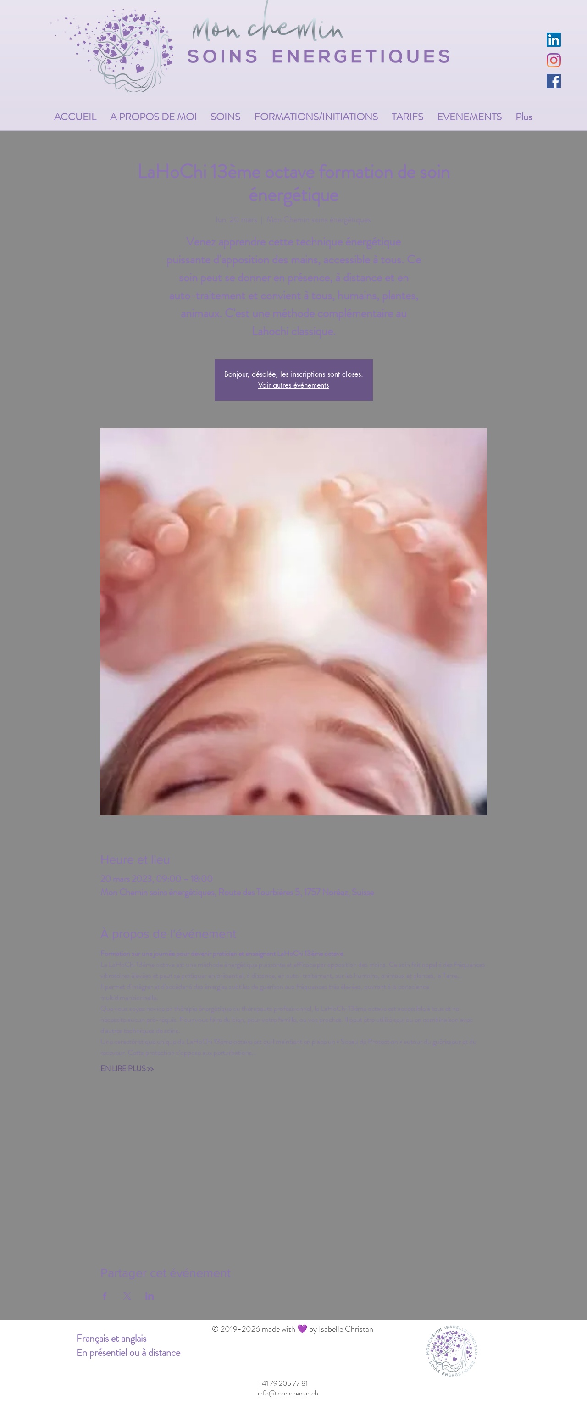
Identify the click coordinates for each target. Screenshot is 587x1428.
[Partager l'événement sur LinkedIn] (149, 1296)
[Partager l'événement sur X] (127, 1296)
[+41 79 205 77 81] (282, 1383)
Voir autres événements (293, 385)
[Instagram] (554, 60)
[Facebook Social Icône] (554, 81)
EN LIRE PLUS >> (127, 1069)
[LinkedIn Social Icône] (554, 40)
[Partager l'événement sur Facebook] (104, 1296)
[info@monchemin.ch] (287, 1393)
